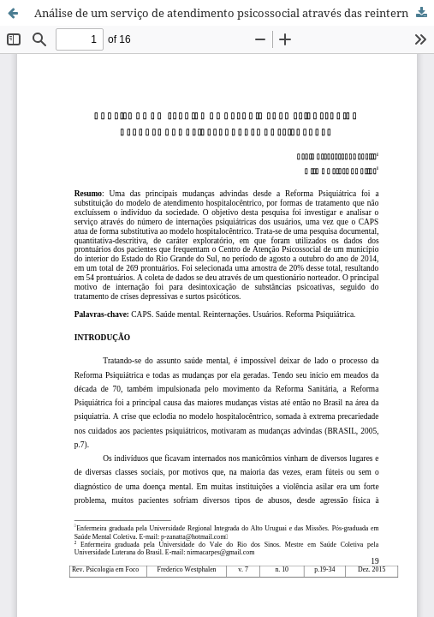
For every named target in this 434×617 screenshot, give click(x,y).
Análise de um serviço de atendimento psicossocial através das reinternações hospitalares (234, 13)
